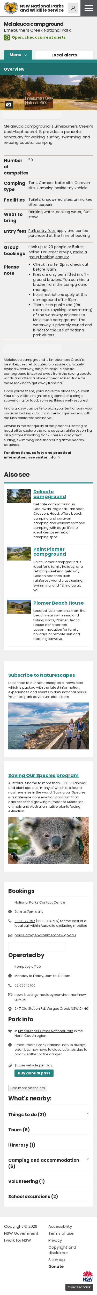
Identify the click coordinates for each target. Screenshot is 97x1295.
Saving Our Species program (43, 775)
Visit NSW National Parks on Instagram (20, 1287)
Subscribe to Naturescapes (41, 675)
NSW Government (21, 1233)
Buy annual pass (34, 1073)
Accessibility (60, 1226)
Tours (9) (19, 1130)
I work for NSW (17, 1240)
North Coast (24, 1035)
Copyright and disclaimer (62, 1249)
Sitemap (56, 1259)
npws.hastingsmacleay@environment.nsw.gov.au (50, 997)
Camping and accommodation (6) (43, 1163)
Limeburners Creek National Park (45, 1031)
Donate (56, 1266)
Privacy (55, 1240)
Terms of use (61, 1233)
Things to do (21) (27, 1115)
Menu (15, 54)
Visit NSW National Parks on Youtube (31, 1287)
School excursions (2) (33, 1197)
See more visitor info (28, 1087)
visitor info (46, 457)
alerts (64, 55)
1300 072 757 (24, 920)
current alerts (52, 37)
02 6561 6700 (24, 985)
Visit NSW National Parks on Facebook (9, 1287)
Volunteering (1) (26, 1181)
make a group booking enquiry (57, 254)
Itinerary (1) (21, 1145)
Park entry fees (42, 230)
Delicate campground (49, 494)
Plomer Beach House (58, 602)
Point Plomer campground (49, 551)
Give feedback (79, 1287)
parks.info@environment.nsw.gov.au (45, 935)
